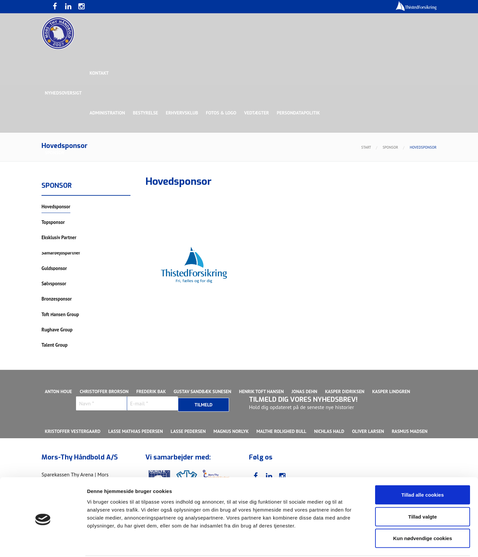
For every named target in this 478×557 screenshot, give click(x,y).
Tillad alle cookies (422, 470)
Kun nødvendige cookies (422, 513)
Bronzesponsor (321, 192)
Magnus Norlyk (232, 431)
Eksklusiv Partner (143, 192)
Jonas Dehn (306, 391)
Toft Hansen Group (369, 192)
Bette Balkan (60, 272)
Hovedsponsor (62, 192)
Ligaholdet (58, 352)
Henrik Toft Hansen (262, 391)
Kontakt (99, 73)
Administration (107, 113)
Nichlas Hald (331, 431)
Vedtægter (258, 113)
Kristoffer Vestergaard (73, 431)
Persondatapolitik (300, 113)
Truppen (54, 312)
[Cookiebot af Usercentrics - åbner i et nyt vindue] (43, 544)
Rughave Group (62, 232)
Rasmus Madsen (411, 431)
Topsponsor (101, 192)
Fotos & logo (222, 113)
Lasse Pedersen (188, 431)
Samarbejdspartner (195, 192)
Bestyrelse (146, 113)
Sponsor (54, 153)
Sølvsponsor (280, 192)
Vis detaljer (345, 544)
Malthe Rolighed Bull (282, 431)
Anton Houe (58, 391)
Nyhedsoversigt (63, 93)
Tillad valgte (422, 492)
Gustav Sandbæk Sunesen (203, 391)
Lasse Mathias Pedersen (136, 431)
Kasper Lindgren (393, 391)
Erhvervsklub (183, 113)
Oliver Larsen (370, 431)
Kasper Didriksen (346, 391)
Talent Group (102, 232)
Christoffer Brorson (104, 391)
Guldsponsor (241, 192)
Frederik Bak (151, 391)
